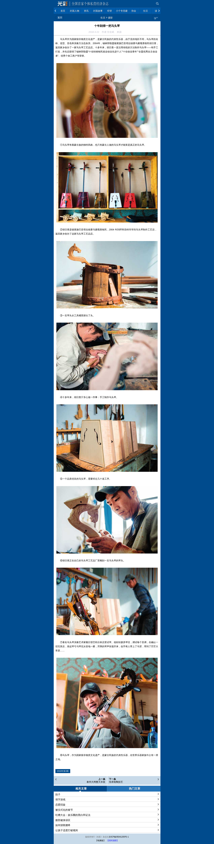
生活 (102, 17)
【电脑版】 (100, 840)
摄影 (110, 17)
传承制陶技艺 (116, 782)
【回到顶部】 (113, 840)
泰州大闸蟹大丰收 (96, 782)
